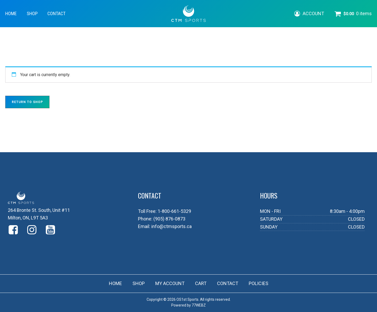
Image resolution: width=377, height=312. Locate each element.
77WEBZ (199, 305)
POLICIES (258, 283)
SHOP (32, 13)
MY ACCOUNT (170, 283)
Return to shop (27, 102)
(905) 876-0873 (169, 219)
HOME (11, 13)
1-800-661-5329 (174, 211)
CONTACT (56, 13)
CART (201, 283)
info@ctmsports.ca (171, 226)
